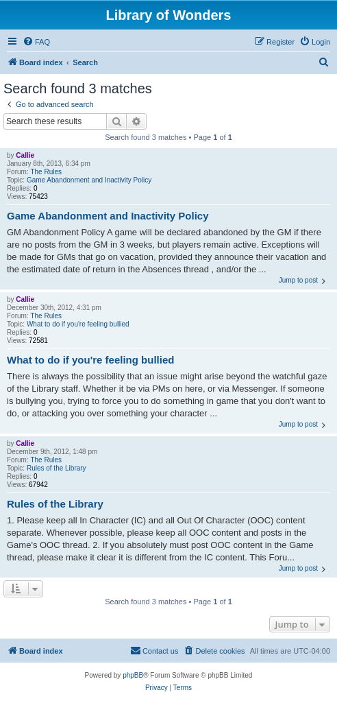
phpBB (133, 675)
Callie (25, 155)
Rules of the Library (56, 468)
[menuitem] (36, 42)
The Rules (46, 172)
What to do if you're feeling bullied (78, 324)
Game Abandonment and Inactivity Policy (89, 180)
